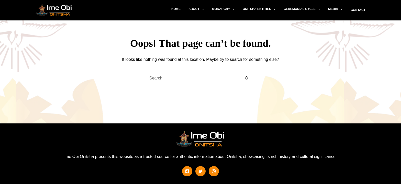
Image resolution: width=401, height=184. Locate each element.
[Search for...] (195, 78)
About (197, 9)
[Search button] (246, 78)
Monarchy (224, 9)
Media (336, 9)
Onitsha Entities (260, 9)
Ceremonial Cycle (303, 9)
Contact (358, 10)
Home (176, 9)
